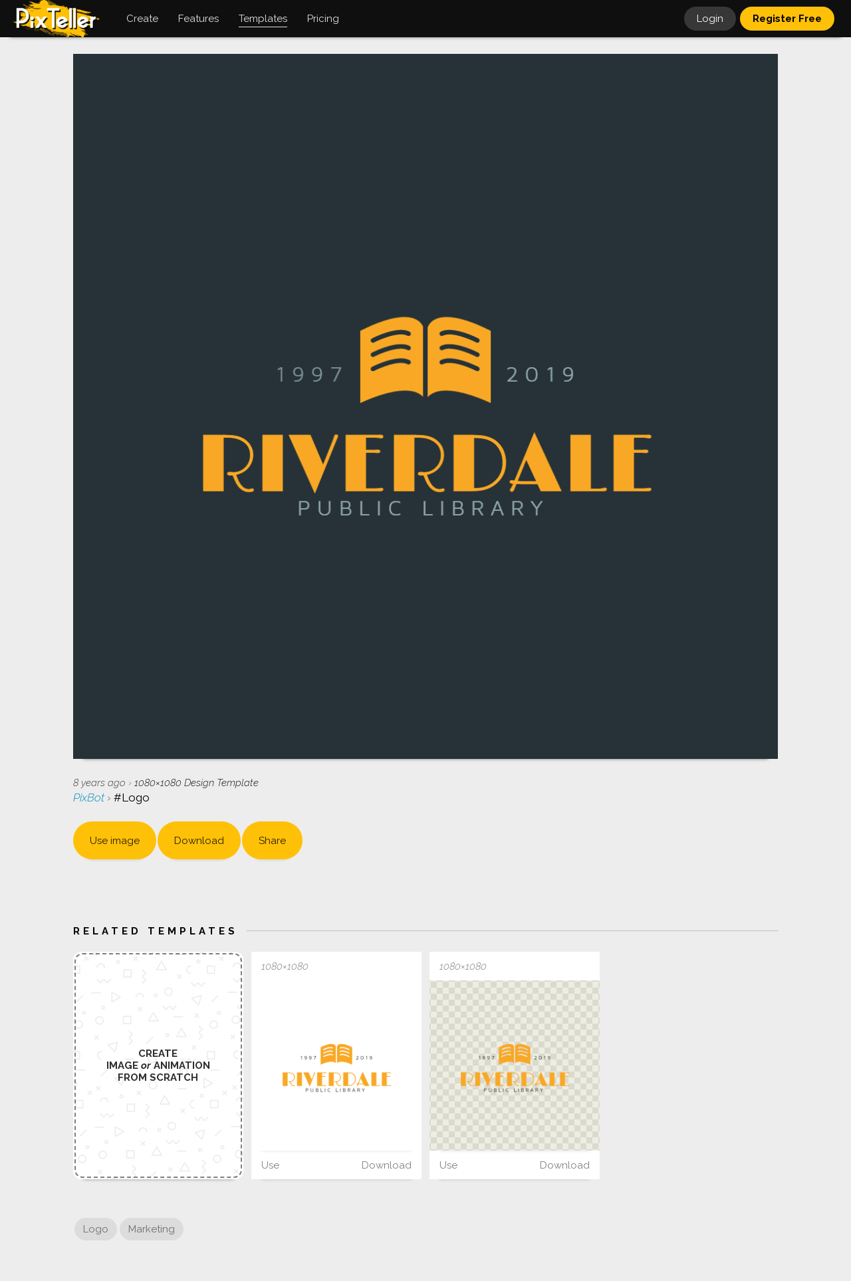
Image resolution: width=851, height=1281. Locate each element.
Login (710, 19)
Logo (95, 1229)
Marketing (151, 1229)
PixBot (90, 797)
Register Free (787, 19)
